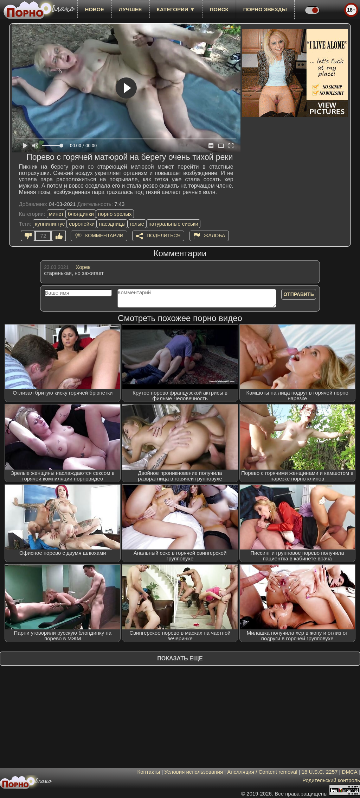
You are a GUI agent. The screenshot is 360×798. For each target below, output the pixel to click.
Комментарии (104, 235)
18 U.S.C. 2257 (320, 772)
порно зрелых (115, 214)
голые (137, 224)
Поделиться (163, 235)
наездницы (112, 224)
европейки (82, 224)
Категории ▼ (176, 9)
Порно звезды (265, 9)
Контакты (148, 772)
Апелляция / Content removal (262, 772)
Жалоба (214, 235)
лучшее (130, 9)
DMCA (349, 772)
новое (94, 9)
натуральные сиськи (173, 224)
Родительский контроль (331, 780)
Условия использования (194, 772)
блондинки (81, 214)
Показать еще (179, 658)
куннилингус (50, 224)
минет (56, 214)
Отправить (298, 294)
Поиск (219, 9)
